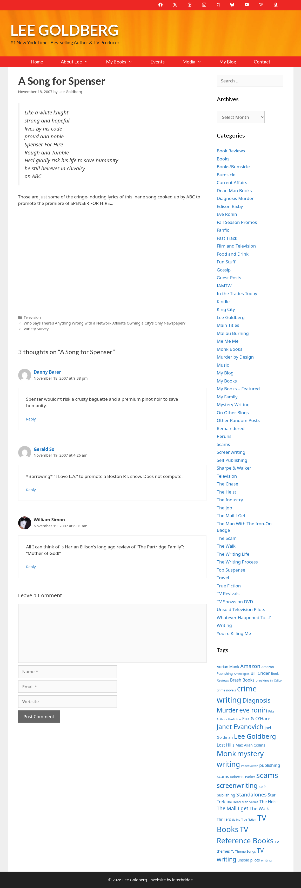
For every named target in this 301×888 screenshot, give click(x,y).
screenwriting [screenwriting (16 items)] (237, 785)
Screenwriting (231, 452)
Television (32, 317)
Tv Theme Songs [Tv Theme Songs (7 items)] (243, 851)
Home (37, 61)
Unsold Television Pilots (241, 609)
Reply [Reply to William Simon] (31, 566)
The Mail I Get (231, 515)
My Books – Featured (238, 389)
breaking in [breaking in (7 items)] (264, 680)
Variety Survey (36, 328)
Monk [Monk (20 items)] (226, 753)
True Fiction (229, 586)
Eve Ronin (227, 214)
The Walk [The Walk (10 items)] (259, 808)
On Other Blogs (233, 413)
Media (196, 61)
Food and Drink (233, 254)
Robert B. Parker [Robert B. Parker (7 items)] (242, 777)
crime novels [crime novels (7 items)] (226, 690)
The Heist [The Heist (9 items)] (268, 802)
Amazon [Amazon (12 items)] (250, 666)
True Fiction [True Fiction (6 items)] (248, 819)
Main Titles (228, 325)
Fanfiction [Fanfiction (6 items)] (234, 719)
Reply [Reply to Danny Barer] (31, 419)
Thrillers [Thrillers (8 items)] (224, 819)
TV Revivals (228, 594)
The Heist (226, 492)
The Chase (227, 484)
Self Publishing (232, 460)
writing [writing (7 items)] (266, 860)
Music (223, 365)
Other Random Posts (238, 420)
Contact (262, 61)
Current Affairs (232, 182)
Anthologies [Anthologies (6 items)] (242, 674)
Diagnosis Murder (235, 198)
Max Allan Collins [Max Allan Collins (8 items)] (250, 745)
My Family (227, 397)
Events (157, 61)
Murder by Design (235, 357)
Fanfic (223, 230)
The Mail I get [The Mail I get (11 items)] (233, 808)
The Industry (230, 500)
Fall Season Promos (237, 222)
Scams (223, 444)
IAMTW (224, 286)
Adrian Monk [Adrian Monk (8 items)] (228, 666)
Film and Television (236, 246)
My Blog (227, 61)
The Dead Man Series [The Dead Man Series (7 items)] (242, 802)
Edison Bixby (230, 206)
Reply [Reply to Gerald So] (31, 489)
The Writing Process (237, 562)
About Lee (79, 61)
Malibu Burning (233, 333)
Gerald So (44, 449)
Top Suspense (231, 570)
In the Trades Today (237, 293)
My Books (123, 61)
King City (226, 309)
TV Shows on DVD (235, 602)
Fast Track (227, 238)
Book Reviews (231, 151)
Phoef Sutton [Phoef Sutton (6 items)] (249, 766)
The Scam (227, 538)
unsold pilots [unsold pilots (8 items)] (248, 860)
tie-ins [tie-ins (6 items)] (236, 819)
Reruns (224, 436)
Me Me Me (228, 341)
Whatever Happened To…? (244, 617)
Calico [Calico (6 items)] (278, 680)
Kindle (223, 301)
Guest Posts (229, 278)
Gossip (224, 270)
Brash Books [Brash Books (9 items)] (242, 680)
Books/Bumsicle (233, 167)
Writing (224, 625)
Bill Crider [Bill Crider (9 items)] (260, 673)
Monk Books (230, 349)
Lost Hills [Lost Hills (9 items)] (226, 745)
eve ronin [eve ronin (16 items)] (253, 710)
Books (223, 159)
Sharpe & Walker (234, 468)
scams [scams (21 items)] (267, 775)
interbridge (182, 879)
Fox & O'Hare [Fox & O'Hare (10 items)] (256, 718)
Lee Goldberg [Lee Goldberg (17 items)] (255, 736)
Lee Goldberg (64, 30)
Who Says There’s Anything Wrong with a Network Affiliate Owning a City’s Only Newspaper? (104, 323)
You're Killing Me (234, 633)
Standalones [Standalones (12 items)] (251, 794)
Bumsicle (226, 175)
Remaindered (231, 428)
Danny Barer (47, 372)
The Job (224, 508)
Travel (223, 578)
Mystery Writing (233, 404)
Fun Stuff (226, 262)
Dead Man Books (234, 190)
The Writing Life (233, 554)
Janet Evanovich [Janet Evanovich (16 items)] (240, 726)
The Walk (226, 546)
